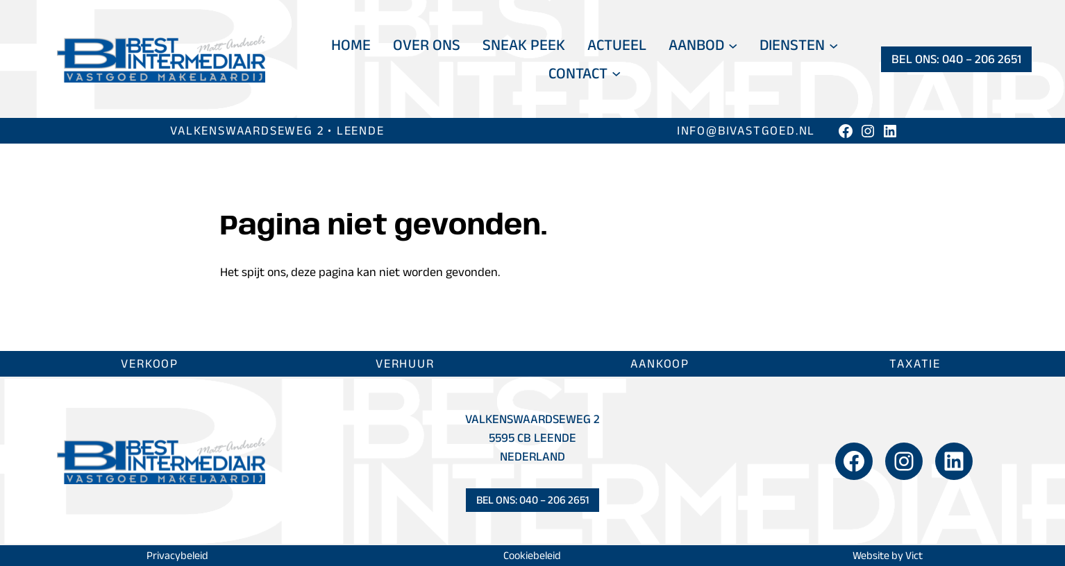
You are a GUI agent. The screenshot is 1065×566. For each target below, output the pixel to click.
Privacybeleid (177, 555)
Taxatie (915, 363)
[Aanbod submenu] (732, 44)
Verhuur (405, 363)
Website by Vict (888, 555)
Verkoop (149, 363)
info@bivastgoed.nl (746, 130)
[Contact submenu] (616, 73)
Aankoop (659, 363)
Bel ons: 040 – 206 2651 (956, 59)
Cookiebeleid (532, 555)
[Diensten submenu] (833, 44)
